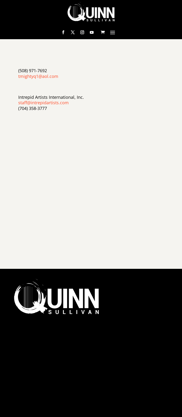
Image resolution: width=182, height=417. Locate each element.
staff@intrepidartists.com (43, 102)
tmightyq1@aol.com (38, 76)
